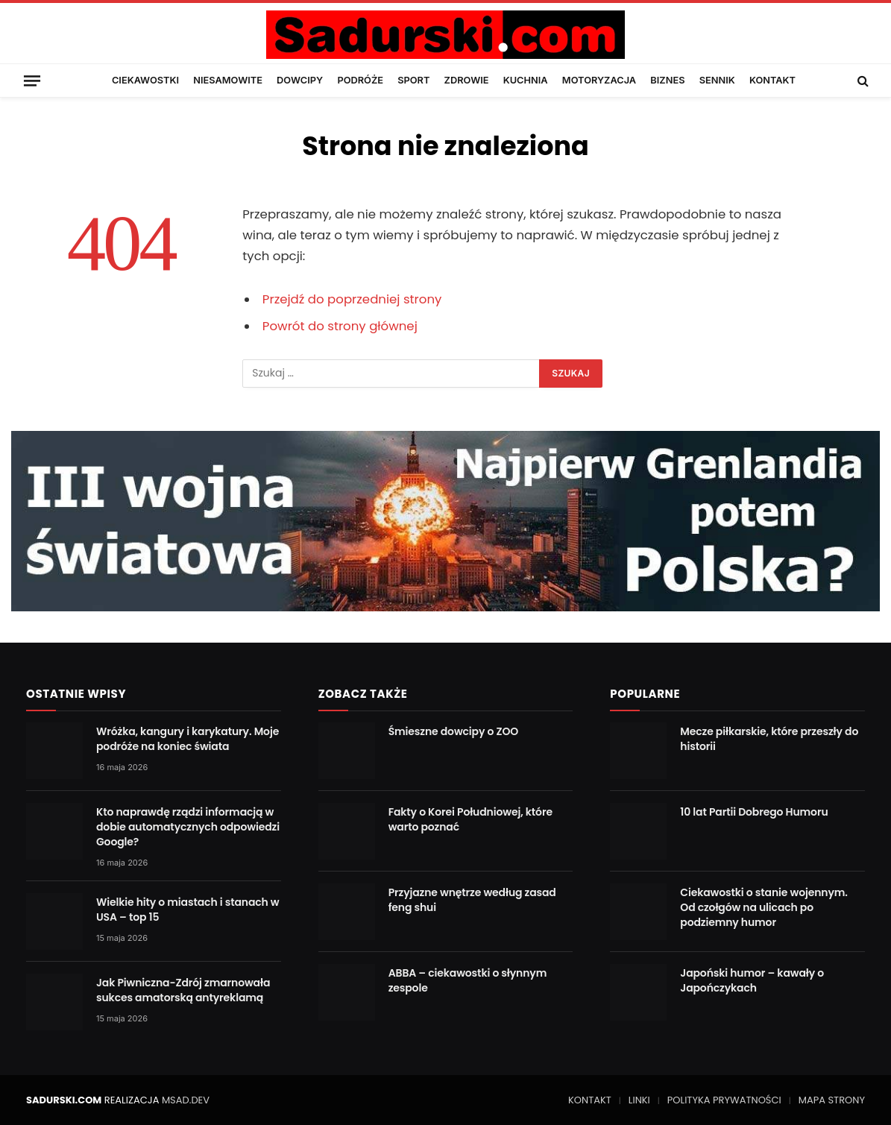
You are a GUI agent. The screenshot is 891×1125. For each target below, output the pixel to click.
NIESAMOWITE (227, 80)
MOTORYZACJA (599, 80)
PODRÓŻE (360, 80)
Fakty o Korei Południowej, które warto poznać (470, 819)
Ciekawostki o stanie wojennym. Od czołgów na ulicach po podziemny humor (763, 907)
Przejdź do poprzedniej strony (352, 299)
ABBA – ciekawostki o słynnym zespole (467, 980)
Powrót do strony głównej (340, 326)
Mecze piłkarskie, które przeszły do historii (769, 739)
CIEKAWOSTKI (145, 80)
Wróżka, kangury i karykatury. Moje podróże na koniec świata (187, 739)
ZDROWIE (466, 80)
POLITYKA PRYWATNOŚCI (724, 1100)
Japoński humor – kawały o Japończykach (752, 980)
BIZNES (667, 80)
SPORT (413, 80)
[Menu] (32, 80)
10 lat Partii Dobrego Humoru (754, 811)
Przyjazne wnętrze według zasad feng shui (472, 900)
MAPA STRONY (832, 1100)
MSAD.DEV (186, 1100)
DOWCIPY (300, 80)
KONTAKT (772, 80)
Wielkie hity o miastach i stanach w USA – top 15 (188, 909)
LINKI (639, 1100)
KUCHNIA (525, 80)
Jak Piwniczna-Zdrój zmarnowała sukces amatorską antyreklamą (183, 990)
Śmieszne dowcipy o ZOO (453, 731)
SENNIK (717, 80)
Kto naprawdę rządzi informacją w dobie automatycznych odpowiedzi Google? (188, 826)
